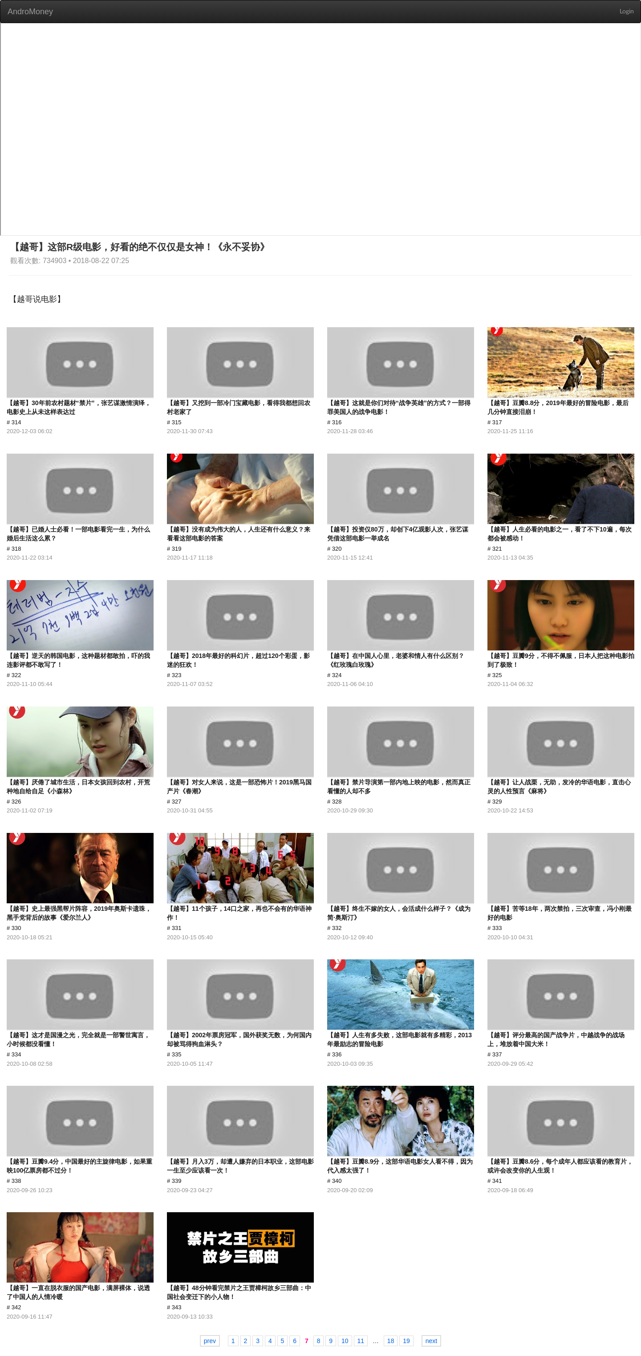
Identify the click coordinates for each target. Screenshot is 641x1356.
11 (361, 1340)
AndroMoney (30, 11)
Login (627, 11)
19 (406, 1340)
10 (345, 1340)
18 (390, 1340)
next (431, 1340)
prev (210, 1340)
